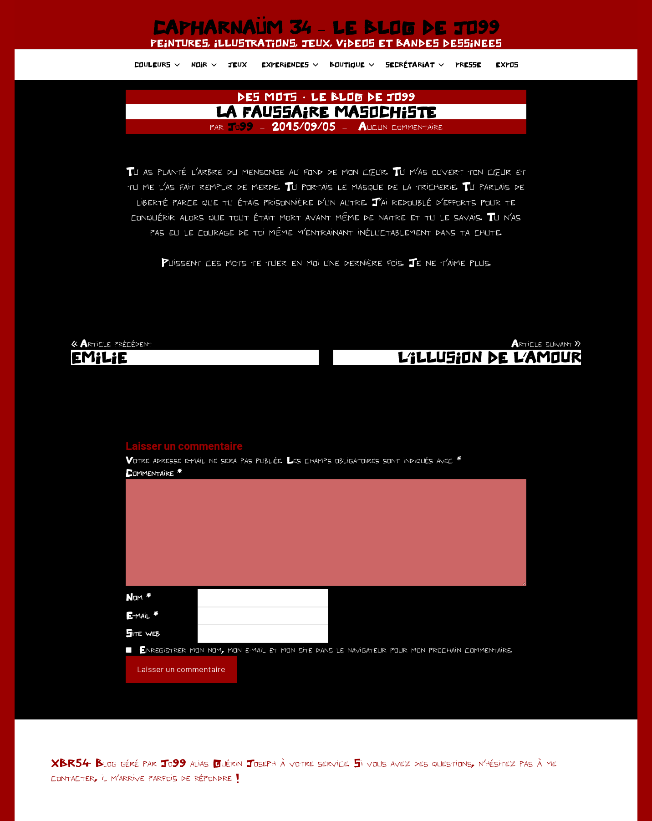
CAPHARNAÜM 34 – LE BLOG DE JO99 (326, 27)
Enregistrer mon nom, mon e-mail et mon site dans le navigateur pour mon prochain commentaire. (325, 649)
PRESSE (468, 64)
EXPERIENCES (290, 64)
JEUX (237, 64)
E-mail (142, 615)
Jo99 (240, 126)
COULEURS (157, 64)
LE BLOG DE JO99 (363, 96)
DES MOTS (267, 96)
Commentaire (154, 472)
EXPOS (507, 64)
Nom (138, 597)
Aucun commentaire (400, 126)
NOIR (204, 64)
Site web (143, 633)
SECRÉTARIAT (415, 64)
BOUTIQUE (352, 64)
